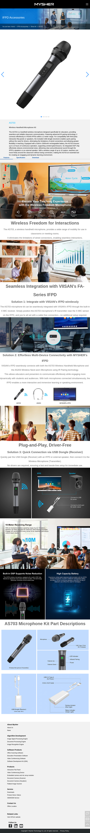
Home (13, 26)
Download (35, 157)
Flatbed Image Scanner (14, 784)
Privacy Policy (64, 831)
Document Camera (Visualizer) (16, 781)
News (9, 730)
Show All (33, 26)
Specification (20, 157)
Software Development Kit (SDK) (17, 761)
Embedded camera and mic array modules (20, 775)
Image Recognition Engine (15, 744)
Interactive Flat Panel (14, 770)
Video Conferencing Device (15, 772)
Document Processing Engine (16, 741)
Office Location (12, 806)
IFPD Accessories (22, 26)
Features (6, 157)
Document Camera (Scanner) (16, 778)
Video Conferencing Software (16, 758)
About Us (10, 727)
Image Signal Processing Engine (17, 739)
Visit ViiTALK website (13, 817)
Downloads (10, 792)
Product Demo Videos (14, 795)
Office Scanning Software (15, 753)
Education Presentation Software (17, 756)
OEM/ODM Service (13, 798)
